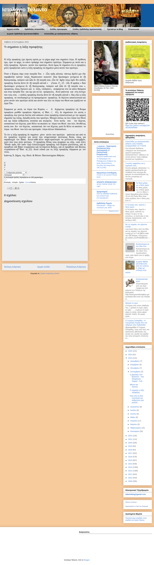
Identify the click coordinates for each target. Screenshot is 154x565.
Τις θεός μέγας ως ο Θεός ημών (142, 184)
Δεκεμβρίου (135, 361)
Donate (28, 182)
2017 (130, 453)
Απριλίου (134, 421)
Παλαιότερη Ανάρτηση (76, 267)
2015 (130, 460)
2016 (130, 457)
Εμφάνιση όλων (113, 211)
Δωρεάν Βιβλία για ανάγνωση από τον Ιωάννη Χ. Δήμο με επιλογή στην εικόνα (137, 267)
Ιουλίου (133, 410)
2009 (130, 481)
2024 (130, 355)
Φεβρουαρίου (135, 428)
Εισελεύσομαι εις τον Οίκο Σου (142, 245)
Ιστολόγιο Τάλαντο (24, 9)
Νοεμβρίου (134, 365)
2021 (130, 439)
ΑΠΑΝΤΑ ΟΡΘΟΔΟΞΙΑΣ (107, 182)
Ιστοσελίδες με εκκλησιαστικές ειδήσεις (61, 34)
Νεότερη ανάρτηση (12, 267)
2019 (130, 446)
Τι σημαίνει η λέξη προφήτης (137, 391)
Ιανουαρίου (135, 431)
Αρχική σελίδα (13, 29)
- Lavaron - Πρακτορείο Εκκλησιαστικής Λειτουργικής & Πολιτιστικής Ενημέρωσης (106, 150)
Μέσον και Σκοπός (134, 386)
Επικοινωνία (133, 29)
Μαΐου (133, 417)
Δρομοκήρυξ (102, 192)
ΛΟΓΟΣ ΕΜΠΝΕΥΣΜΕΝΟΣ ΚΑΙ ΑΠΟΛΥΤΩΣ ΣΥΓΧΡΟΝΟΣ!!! (107, 196)
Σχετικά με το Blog (115, 29)
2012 (130, 471)
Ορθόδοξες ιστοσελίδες (35, 29)
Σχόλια (21, 182)
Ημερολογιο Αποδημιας (107, 173)
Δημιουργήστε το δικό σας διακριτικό (136, 506)
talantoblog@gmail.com (135, 494)
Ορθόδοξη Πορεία (104, 203)
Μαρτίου (133, 424)
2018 (130, 450)
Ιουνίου (133, 414)
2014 (130, 464)
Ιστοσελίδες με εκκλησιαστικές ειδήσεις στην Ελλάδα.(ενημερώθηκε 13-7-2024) (137, 144)
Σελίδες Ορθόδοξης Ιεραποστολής (87, 29)
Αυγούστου (135, 407)
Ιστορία (15, 182)
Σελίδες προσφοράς (58, 29)
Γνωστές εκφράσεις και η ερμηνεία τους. (135, 164)
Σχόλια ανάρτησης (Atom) (49, 273)
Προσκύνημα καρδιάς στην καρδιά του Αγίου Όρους (136, 519)
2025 (130, 351)
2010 (130, 478)
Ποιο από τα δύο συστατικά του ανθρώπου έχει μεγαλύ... (137, 399)
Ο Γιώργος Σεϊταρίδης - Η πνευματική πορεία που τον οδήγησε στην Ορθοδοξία (136, 323)
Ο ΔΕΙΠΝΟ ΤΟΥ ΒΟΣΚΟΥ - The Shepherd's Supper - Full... (137, 378)
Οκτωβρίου (135, 368)
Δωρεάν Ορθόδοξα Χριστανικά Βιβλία (23, 34)
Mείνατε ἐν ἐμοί (131, 303)
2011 (130, 474)
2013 (130, 467)
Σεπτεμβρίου (135, 372)
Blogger (86, 560)
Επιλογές (7, 182)
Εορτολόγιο (110, 134)
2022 (130, 436)
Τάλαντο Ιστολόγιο (131, 502)
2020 (130, 443)
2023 (130, 358)
